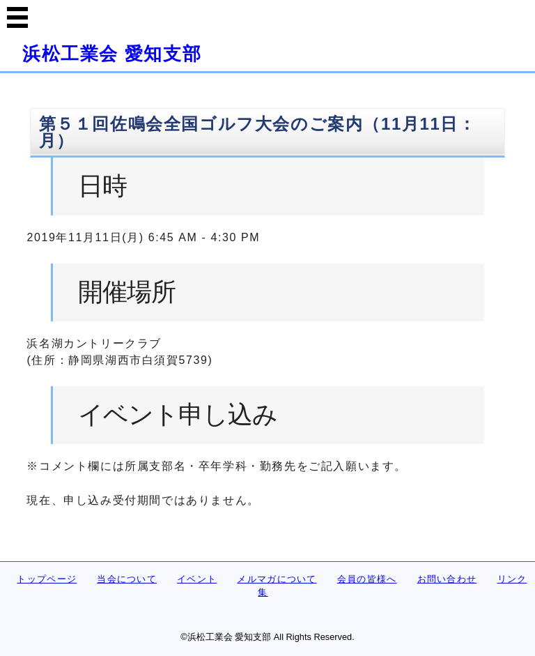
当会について (127, 579)
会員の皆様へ (367, 579)
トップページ (47, 579)
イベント (197, 579)
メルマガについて (276, 579)
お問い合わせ (447, 579)
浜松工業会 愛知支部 (111, 53)
